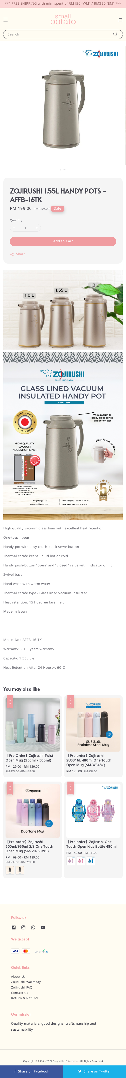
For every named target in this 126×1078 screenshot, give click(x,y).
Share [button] (17, 254)
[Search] (116, 34)
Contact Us (19, 993)
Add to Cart (63, 241)
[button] (5, 20)
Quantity (16, 220)
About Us (18, 977)
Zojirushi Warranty (26, 982)
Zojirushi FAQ (21, 988)
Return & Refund (24, 998)
